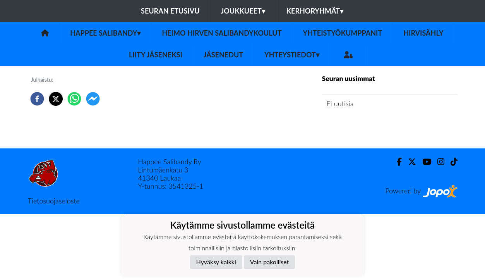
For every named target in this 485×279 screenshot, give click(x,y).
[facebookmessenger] (93, 99)
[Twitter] (409, 162)
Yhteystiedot (291, 54)
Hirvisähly (423, 33)
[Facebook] (396, 162)
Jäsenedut (223, 54)
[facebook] (37, 99)
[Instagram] (437, 162)
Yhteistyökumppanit (342, 33)
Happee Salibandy (105, 33)
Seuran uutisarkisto (356, 125)
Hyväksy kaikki (216, 261)
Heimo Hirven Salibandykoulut (221, 33)
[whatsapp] (74, 99)
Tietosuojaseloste (54, 200)
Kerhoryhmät (314, 11)
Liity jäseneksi (155, 54)
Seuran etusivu (170, 11)
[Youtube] (423, 162)
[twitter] (56, 99)
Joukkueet (243, 11)
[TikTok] (451, 162)
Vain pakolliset (269, 261)
